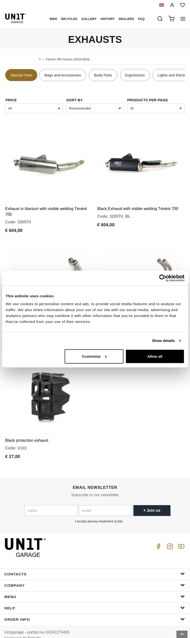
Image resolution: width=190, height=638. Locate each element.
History (108, 19)
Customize (94, 356)
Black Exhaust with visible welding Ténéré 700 (137, 206)
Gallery (89, 19)
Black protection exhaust (26, 433)
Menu (94, 589)
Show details (163, 340)
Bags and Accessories (62, 75)
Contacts (94, 567)
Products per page (147, 100)
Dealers (126, 19)
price (11, 100)
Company (94, 578)
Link (118, 514)
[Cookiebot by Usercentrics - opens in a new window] (162, 278)
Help (94, 601)
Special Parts (21, 75)
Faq (141, 19)
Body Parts (103, 75)
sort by (74, 100)
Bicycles (69, 19)
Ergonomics (135, 75)
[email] (105, 503)
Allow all (154, 356)
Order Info (94, 612)
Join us (152, 503)
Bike (53, 19)
